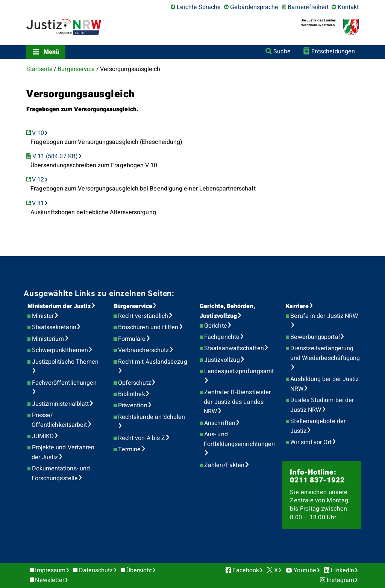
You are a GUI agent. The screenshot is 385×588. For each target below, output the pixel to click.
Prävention (132, 405)
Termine (129, 449)
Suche (281, 51)
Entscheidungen (333, 51)
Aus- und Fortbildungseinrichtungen (239, 439)
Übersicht (139, 570)
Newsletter (49, 580)
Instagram (340, 580)
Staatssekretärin (54, 327)
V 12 (38, 179)
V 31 (38, 203)
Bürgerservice (76, 69)
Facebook (245, 570)
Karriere (297, 306)
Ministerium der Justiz (59, 306)
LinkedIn (342, 570)
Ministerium (48, 338)
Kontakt (348, 7)
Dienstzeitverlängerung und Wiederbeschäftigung (325, 353)
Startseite (39, 69)
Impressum (50, 570)
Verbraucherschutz (143, 350)
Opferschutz (134, 382)
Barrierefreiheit (308, 7)
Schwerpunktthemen (60, 350)
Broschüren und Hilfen (148, 327)
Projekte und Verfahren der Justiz (63, 452)
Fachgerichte (221, 337)
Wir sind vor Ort (310, 442)
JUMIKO (43, 436)
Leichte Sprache (199, 7)
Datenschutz (96, 570)
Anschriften (219, 423)
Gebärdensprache (254, 7)
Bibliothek (131, 394)
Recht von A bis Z (141, 438)
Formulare (132, 338)
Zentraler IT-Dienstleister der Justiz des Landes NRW (237, 402)
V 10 (38, 133)
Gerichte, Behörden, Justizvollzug (227, 311)
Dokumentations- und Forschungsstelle (61, 473)
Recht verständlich (143, 315)
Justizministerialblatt (60, 403)
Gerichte (215, 325)
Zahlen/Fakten (224, 465)
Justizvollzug (222, 359)
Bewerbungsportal (315, 337)
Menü (51, 51)
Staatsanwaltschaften (234, 348)
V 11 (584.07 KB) (55, 156)
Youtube (305, 570)
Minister (43, 315)
